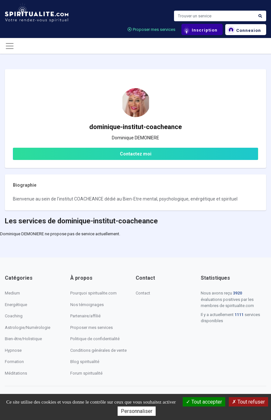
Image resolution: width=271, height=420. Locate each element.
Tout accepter (204, 402)
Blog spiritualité (84, 361)
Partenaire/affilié (85, 315)
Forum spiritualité (86, 373)
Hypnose (13, 350)
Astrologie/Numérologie (27, 327)
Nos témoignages (87, 304)
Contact (143, 293)
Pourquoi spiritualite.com (93, 293)
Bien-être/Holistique (23, 338)
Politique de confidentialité (95, 338)
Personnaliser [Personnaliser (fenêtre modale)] (136, 411)
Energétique (16, 304)
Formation (14, 361)
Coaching (14, 315)
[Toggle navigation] (10, 46)
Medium (12, 293)
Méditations (16, 373)
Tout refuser (248, 402)
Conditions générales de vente (98, 350)
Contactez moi (135, 153)
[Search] (214, 16)
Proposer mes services (151, 29)
